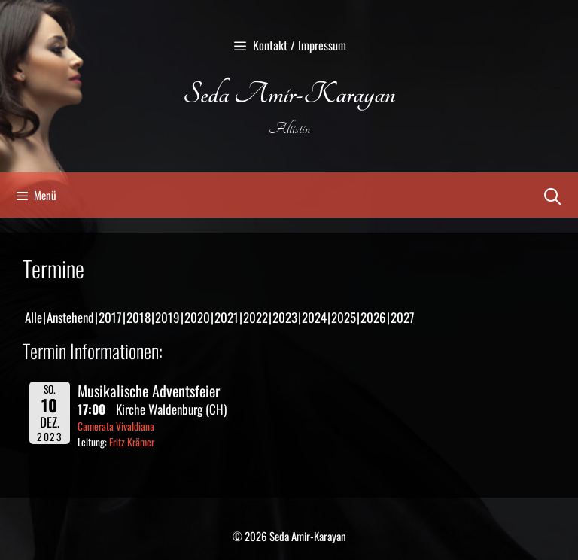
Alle (33, 317)
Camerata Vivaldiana (116, 426)
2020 (197, 317)
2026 (373, 317)
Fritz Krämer (131, 441)
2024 (314, 317)
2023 (284, 317)
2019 (167, 317)
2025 (343, 317)
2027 (403, 317)
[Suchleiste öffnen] (552, 195)
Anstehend (70, 317)
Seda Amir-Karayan (289, 94)
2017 (110, 317)
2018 (138, 317)
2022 (255, 317)
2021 (226, 317)
